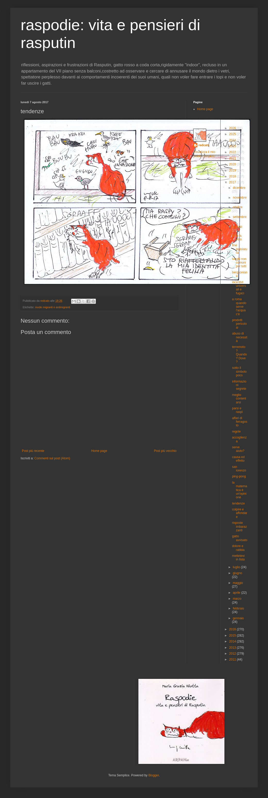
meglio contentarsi (239, 398)
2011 (233, 659)
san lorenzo (239, 468)
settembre (239, 217)
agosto (237, 227)
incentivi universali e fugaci (239, 287)
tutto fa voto (237, 237)
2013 (233, 647)
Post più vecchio (165, 451)
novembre (239, 197)
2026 (233, 128)
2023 (233, 146)
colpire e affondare (239, 513)
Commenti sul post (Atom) (52, 458)
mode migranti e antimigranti (52, 307)
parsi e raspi (237, 410)
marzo (237, 598)
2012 (233, 653)
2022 (233, 152)
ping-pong (239, 476)
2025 (233, 134)
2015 (233, 635)
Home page (99, 451)
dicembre (239, 188)
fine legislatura (239, 249)
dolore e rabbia (238, 547)
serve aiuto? (238, 449)
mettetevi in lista (238, 557)
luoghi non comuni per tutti (239, 262)
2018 (233, 176)
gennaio (238, 618)
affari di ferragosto (239, 421)
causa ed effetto (238, 458)
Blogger (153, 775)
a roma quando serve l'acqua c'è (239, 306)
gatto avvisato (239, 538)
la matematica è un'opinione (239, 490)
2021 (233, 158)
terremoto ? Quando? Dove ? (239, 354)
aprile (237, 593)
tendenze (238, 503)
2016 (233, 629)
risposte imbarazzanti (239, 526)
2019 (233, 170)
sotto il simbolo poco (239, 371)
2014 (233, 641)
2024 (233, 140)
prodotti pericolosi (239, 323)
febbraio (238, 608)
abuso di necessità (239, 337)
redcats (204, 145)
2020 (233, 164)
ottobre (237, 207)
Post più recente (33, 451)
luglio (237, 567)
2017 (233, 182)
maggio (238, 583)
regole (236, 431)
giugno (237, 573)
